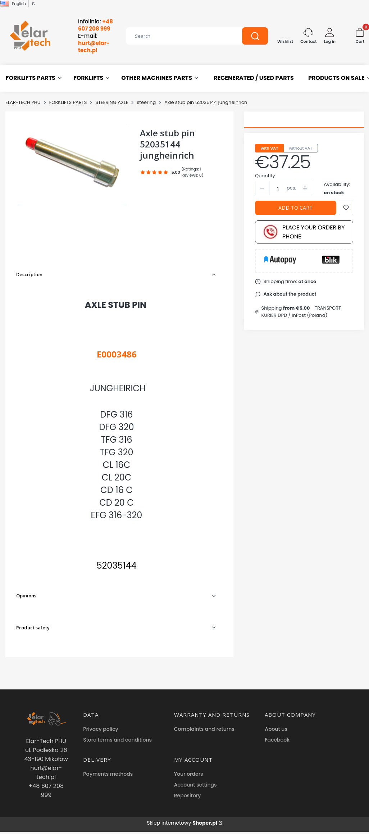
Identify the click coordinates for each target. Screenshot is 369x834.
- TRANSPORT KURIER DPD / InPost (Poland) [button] (301, 312)
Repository (187, 795)
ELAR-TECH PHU (23, 102)
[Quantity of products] (278, 188)
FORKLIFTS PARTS (68, 102)
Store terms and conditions (117, 739)
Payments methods (108, 774)
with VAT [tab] (269, 148)
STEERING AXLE (111, 102)
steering (146, 102)
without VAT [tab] (301, 148)
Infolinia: (95, 25)
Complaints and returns (204, 729)
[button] (255, 36)
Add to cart (295, 207)
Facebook (277, 739)
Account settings (195, 784)
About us (276, 729)
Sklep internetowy (182, 822)
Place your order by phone (304, 232)
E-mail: (94, 43)
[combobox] (178, 36)
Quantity (265, 175)
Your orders (188, 774)
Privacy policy (100, 729)
